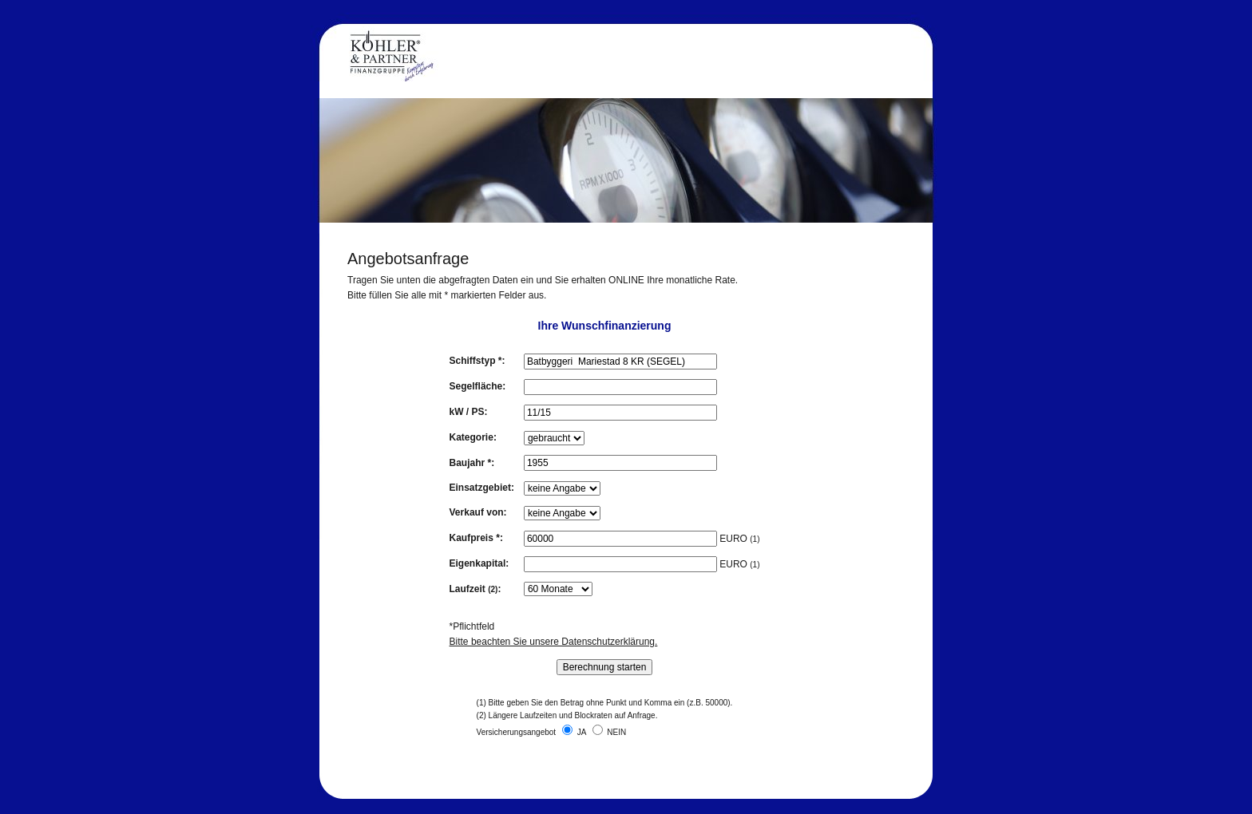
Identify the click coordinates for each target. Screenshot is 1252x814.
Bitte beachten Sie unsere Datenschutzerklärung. (554, 641)
